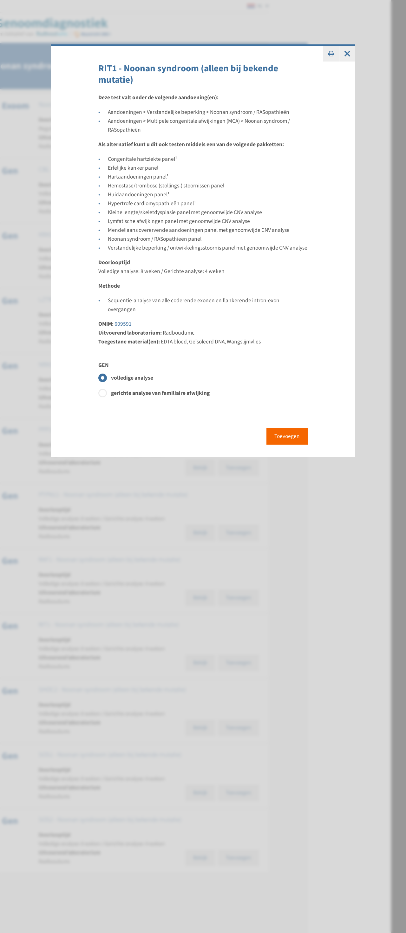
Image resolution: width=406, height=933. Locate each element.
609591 (123, 324)
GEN (103, 365)
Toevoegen (287, 436)
